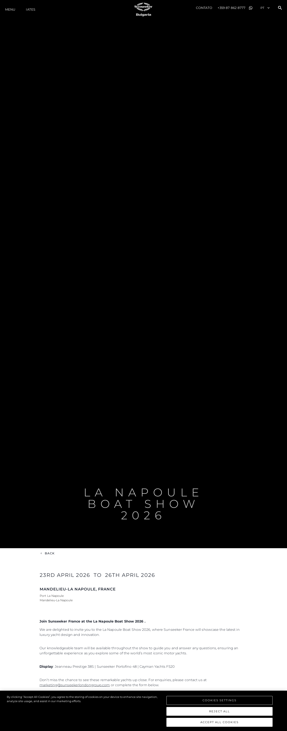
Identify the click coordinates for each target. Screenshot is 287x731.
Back (50, 553)
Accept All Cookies (219, 722)
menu (10, 9)
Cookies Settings (219, 700)
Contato (204, 8)
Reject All (219, 711)
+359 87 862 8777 (232, 8)
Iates (30, 9)
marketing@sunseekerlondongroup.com (74, 685)
